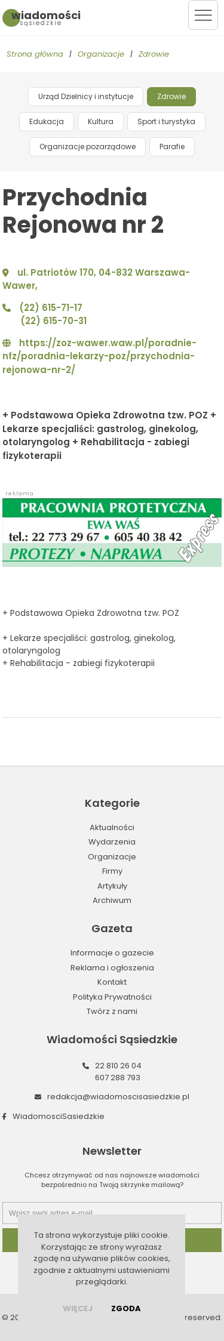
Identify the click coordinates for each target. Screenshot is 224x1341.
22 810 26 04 (118, 1065)
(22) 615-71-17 (50, 307)
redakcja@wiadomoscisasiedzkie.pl (118, 1096)
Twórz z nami (112, 1011)
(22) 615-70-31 (53, 321)
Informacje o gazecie (112, 952)
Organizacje (101, 54)
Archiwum (112, 900)
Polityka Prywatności (112, 997)
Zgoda (126, 1308)
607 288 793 (117, 1077)
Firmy (112, 871)
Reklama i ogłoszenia (112, 967)
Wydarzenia (112, 841)
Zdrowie (154, 54)
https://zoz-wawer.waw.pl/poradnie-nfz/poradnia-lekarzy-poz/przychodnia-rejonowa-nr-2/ (99, 356)
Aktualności (112, 827)
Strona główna (35, 54)
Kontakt (112, 982)
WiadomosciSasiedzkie (59, 1116)
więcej (78, 1308)
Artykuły (112, 886)
